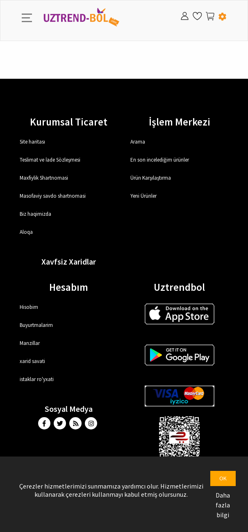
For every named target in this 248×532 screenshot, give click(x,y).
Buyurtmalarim (36, 325)
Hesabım (68, 287)
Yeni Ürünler (143, 195)
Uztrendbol (179, 287)
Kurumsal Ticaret (68, 121)
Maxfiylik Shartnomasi (44, 177)
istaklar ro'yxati (37, 379)
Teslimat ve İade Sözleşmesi (50, 159)
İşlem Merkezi (179, 121)
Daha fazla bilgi (223, 505)
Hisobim (29, 307)
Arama (137, 141)
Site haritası (32, 141)
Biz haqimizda (35, 213)
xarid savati (32, 361)
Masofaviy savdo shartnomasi (53, 195)
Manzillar (30, 343)
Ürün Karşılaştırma (150, 177)
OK (223, 478)
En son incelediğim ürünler (159, 159)
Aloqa (26, 231)
